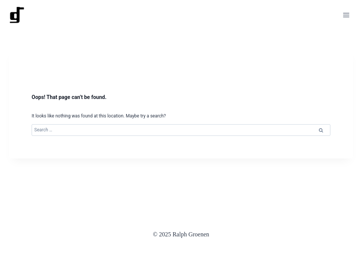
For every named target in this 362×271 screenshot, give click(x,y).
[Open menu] (346, 15)
